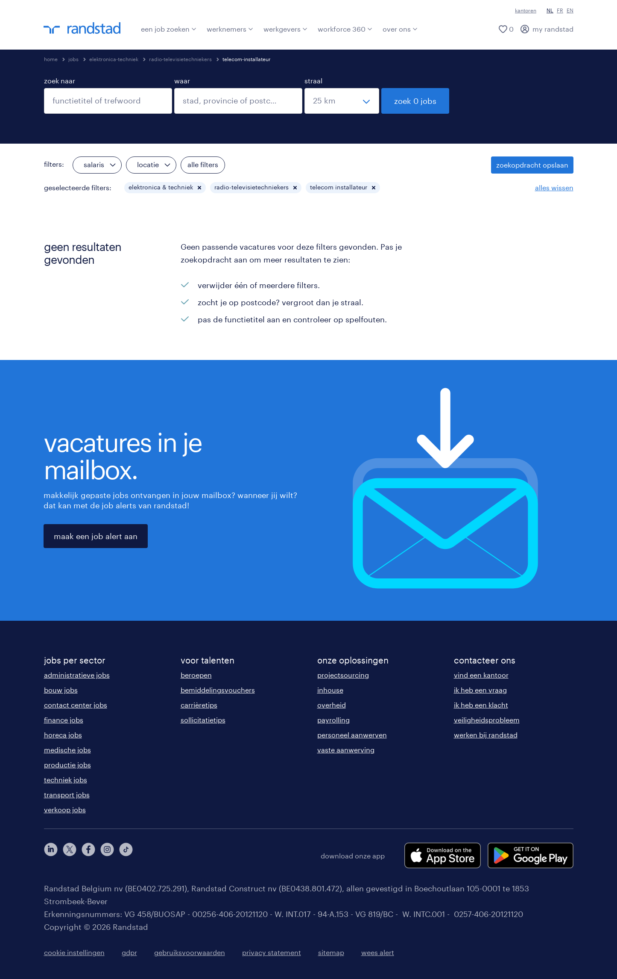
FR (560, 10)
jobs (73, 59)
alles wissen (554, 187)
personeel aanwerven (352, 735)
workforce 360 (345, 29)
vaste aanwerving (345, 750)
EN (570, 10)
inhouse (330, 690)
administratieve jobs (77, 675)
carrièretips (199, 705)
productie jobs (67, 765)
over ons (400, 29)
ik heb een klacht (481, 705)
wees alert (377, 952)
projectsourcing (343, 675)
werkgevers (285, 29)
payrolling (333, 720)
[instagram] (107, 855)
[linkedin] (51, 855)
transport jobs (67, 794)
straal (313, 81)
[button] (199, 187)
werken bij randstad (486, 735)
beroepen (196, 675)
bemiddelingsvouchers (218, 690)
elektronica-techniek (113, 59)
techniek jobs (65, 780)
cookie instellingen (74, 952)
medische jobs (67, 750)
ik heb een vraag (480, 690)
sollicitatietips (203, 720)
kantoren (525, 10)
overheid (331, 705)
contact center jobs (75, 705)
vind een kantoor (481, 675)
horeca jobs (63, 735)
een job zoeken (168, 29)
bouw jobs (61, 690)
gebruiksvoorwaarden (189, 952)
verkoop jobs (65, 809)
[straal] (341, 101)
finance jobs (63, 720)
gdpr (129, 952)
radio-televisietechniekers (180, 59)
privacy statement (271, 952)
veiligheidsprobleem (487, 720)
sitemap (331, 952)
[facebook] (88, 855)
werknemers (230, 29)
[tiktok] (126, 855)
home (51, 59)
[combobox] (108, 101)
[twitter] (69, 855)
